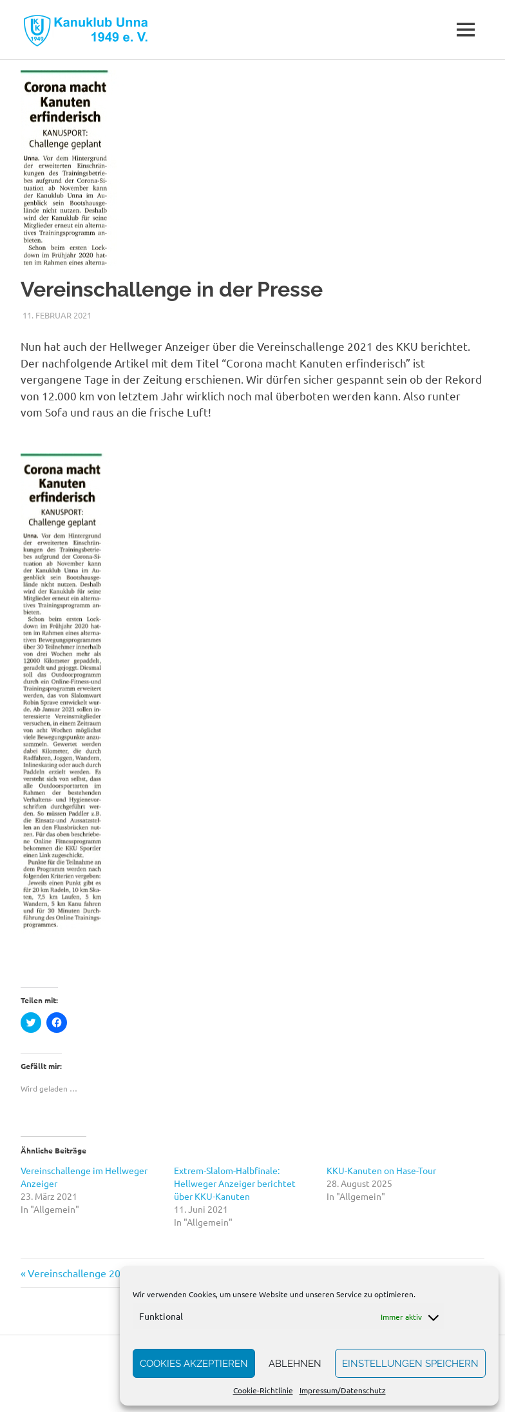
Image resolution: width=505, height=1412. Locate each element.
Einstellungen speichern (410, 1363)
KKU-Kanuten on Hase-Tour (381, 1170)
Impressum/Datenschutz (343, 1390)
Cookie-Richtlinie (263, 1390)
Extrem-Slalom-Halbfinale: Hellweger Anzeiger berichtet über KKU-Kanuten (235, 1183)
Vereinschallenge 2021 (79, 1272)
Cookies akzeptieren (194, 1363)
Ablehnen (295, 1363)
